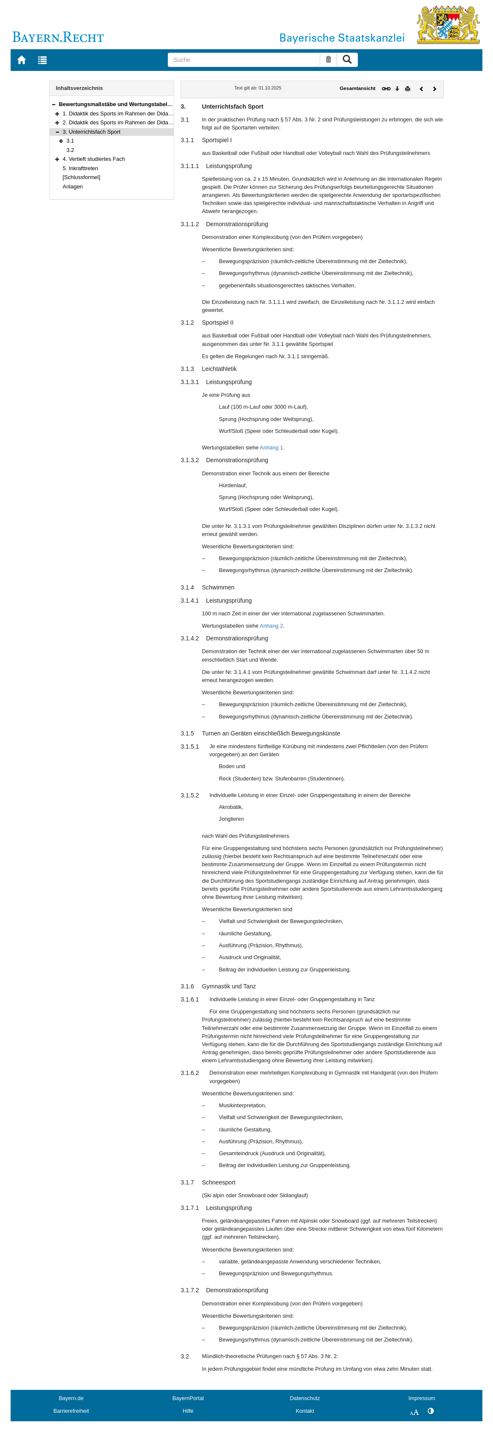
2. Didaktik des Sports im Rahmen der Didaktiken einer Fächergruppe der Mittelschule (167, 122)
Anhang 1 (271, 447)
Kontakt (305, 1411)
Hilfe (188, 1411)
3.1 (70, 141)
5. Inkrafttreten (81, 168)
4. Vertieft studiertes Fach (94, 159)
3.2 (70, 150)
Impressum (421, 1398)
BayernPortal (188, 1398)
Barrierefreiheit (71, 1411)
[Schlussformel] (82, 177)
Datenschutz (305, 1398)
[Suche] (244, 60)
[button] (53, 104)
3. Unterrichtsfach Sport (92, 132)
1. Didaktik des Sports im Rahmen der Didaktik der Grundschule (141, 113)
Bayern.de (71, 1398)
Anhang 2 (271, 626)
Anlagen (73, 186)
